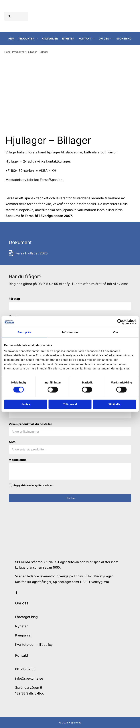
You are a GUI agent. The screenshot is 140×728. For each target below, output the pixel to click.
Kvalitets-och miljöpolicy (34, 644)
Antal (12, 442)
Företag (14, 298)
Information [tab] (70, 332)
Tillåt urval (70, 404)
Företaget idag (26, 617)
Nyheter (21, 626)
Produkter (18, 51)
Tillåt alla (114, 404)
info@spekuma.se (29, 678)
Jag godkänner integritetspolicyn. (33, 485)
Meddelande (18, 460)
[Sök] (8, 16)
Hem (7, 51)
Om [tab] (115, 332)
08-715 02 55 (48, 284)
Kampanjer (23, 635)
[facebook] (16, 592)
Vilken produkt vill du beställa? (30, 424)
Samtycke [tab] (24, 332)
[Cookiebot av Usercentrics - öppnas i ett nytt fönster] (120, 322)
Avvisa (25, 404)
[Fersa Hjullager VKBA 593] (38, 97)
